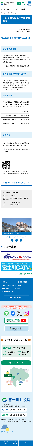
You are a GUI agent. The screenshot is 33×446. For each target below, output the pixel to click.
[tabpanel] (17, 226)
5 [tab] (18, 237)
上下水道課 (14, 9)
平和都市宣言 (5, 288)
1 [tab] (7, 237)
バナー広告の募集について (23, 274)
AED (18, 288)
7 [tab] (23, 237)
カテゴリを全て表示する (8, 13)
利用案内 (4, 282)
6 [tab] (20, 237)
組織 (8, 9)
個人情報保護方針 (22, 282)
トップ (3, 9)
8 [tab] (26, 237)
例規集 (19, 285)
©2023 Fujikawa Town (8, 432)
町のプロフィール (16, 362)
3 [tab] (12, 237)
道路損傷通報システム (8, 291)
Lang (19, 3)
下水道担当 (23, 9)
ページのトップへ (5, 442)
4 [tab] (15, 237)
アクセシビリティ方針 (8, 285)
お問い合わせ (17, 298)
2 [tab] (10, 237)
